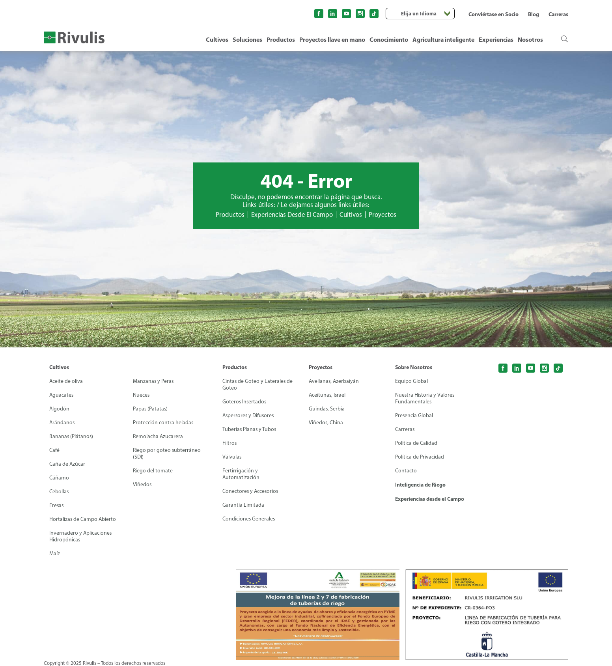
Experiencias (496, 39)
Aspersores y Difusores (249, 415)
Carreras (558, 14)
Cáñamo (59, 477)
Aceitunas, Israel (328, 395)
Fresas (56, 505)
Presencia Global (414, 415)
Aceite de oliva (66, 381)
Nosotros (530, 39)
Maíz (54, 553)
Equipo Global (411, 381)
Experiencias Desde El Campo (292, 214)
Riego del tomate (153, 470)
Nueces (141, 395)
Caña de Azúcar (67, 464)
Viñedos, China (326, 422)
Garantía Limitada (243, 505)
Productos (281, 39)
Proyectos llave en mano (332, 39)
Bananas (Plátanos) (71, 436)
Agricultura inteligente (443, 39)
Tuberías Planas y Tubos (249, 429)
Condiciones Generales (249, 518)
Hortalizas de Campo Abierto (83, 519)
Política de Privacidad (419, 456)
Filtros (229, 443)
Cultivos (217, 39)
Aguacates (61, 395)
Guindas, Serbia (327, 408)
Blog (533, 14)
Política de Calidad (416, 443)
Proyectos (383, 214)
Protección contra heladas (163, 422)
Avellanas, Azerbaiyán (334, 381)
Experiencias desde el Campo (429, 498)
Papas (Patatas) (150, 408)
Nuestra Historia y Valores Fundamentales (425, 398)
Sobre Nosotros (414, 367)
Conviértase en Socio (493, 14)
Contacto (406, 470)
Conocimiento (388, 39)
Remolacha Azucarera (158, 436)
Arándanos (62, 422)
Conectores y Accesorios (251, 491)
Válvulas (232, 456)
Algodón (59, 408)
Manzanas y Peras (153, 381)
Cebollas (59, 491)
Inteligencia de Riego (420, 484)
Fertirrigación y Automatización (241, 474)
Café (54, 450)
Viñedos (142, 484)
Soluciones (247, 39)
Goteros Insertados (244, 401)
